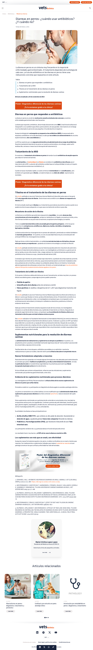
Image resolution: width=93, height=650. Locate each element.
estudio (19, 196)
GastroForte (53, 394)
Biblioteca (11, 14)
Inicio (4, 14)
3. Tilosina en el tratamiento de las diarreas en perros (36, 89)
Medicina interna (21, 14)
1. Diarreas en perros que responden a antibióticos (34, 82)
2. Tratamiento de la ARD (26, 86)
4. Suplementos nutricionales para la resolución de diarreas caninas (40, 92)
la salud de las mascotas (63, 443)
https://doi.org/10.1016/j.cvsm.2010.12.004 (45, 482)
